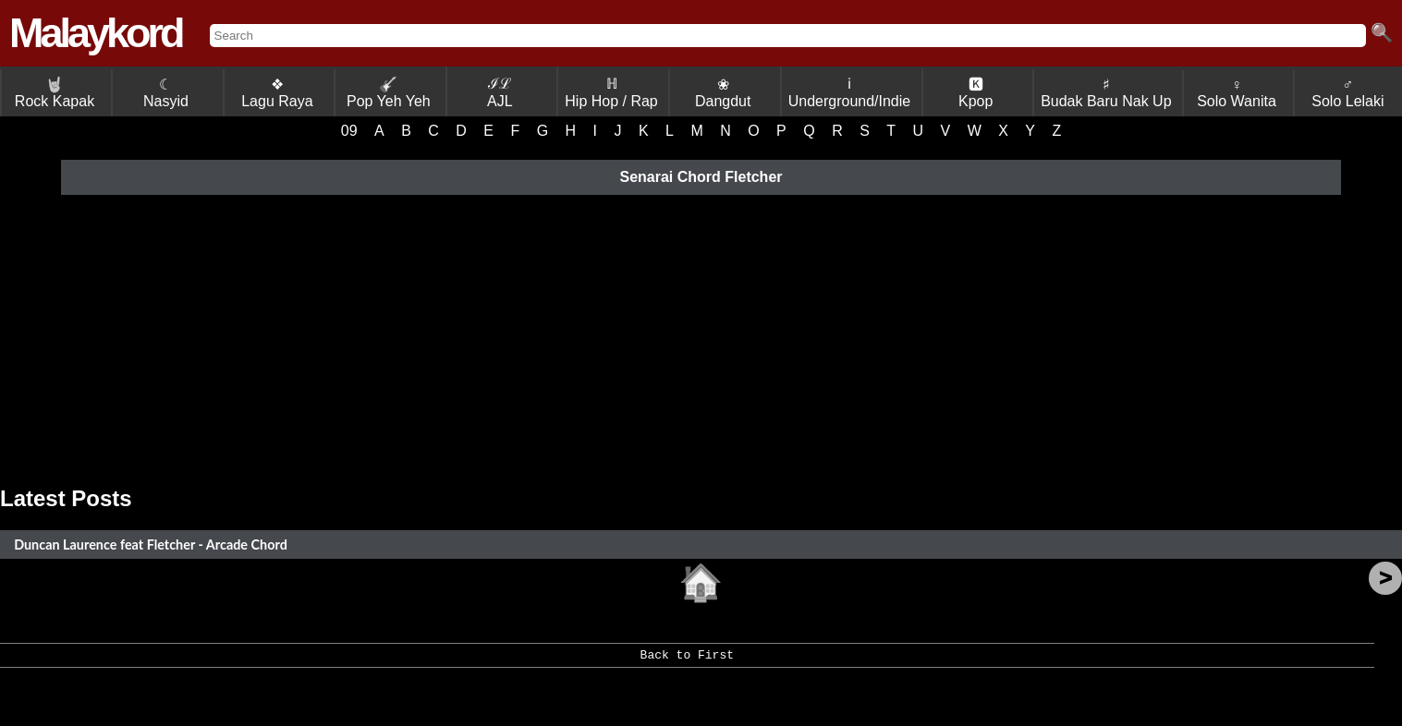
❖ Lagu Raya (276, 93)
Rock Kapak (54, 93)
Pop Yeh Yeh (389, 93)
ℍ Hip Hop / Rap (611, 92)
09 (349, 131)
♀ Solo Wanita (1236, 93)
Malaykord (95, 32)
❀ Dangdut (723, 93)
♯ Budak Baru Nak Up (1106, 93)
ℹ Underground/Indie (849, 92)
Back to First (687, 661)
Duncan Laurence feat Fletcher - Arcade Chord (150, 544)
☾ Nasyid (166, 93)
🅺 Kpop (975, 93)
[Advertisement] (701, 338)
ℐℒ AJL (500, 92)
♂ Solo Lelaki (1347, 93)
